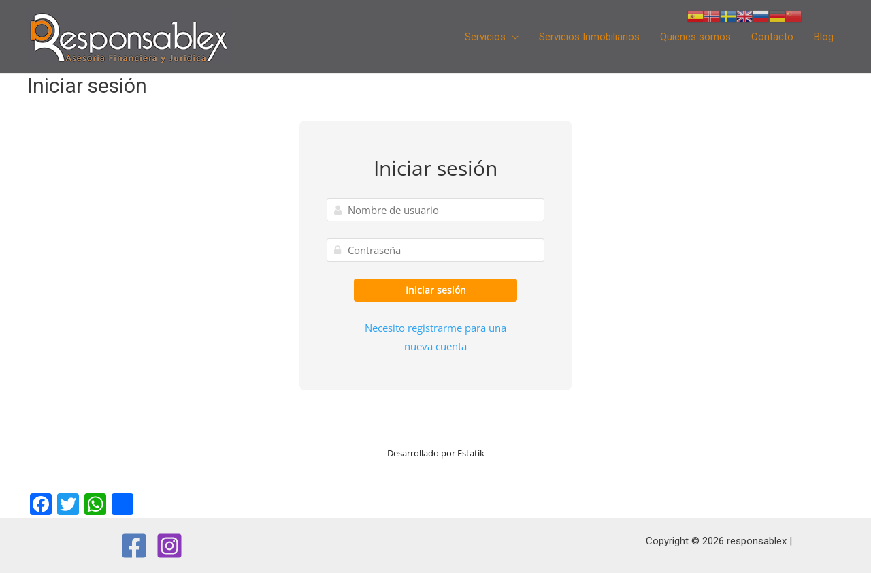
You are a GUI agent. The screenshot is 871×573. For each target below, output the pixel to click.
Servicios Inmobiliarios (589, 37)
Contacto (772, 37)
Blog (824, 37)
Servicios (485, 37)
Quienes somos (695, 37)
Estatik (470, 453)
